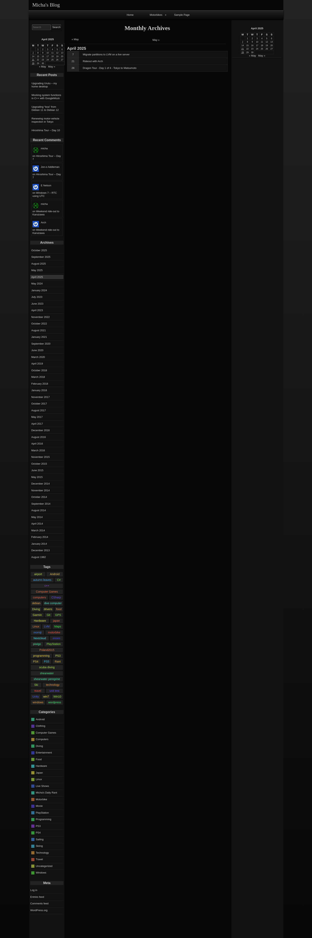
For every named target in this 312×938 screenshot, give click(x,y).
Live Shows (42, 786)
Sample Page (182, 14)
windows (38, 702)
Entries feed (37, 896)
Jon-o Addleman (50, 166)
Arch (43, 222)
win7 (46, 696)
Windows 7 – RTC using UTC (44, 194)
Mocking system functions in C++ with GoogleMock (46, 97)
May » (155, 39)
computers (39, 597)
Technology (42, 852)
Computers (42, 739)
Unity (35, 696)
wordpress (54, 702)
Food (39, 759)
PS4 (35, 661)
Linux (36, 626)
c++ (47, 585)
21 (73, 61)
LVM (47, 626)
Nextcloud (40, 638)
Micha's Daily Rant (46, 792)
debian (36, 603)
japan (56, 620)
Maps (57, 626)
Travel (39, 859)
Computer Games (47, 591)
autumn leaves (42, 579)
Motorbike (41, 799)
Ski (36, 684)
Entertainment (44, 752)
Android (54, 574)
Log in (33, 890)
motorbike (54, 632)
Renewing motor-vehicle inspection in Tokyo (45, 120)
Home (130, 14)
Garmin (37, 615)
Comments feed (39, 903)
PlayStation (54, 644)
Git (48, 615)
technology (52, 684)
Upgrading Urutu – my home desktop (44, 85)
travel (37, 690)
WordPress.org (38, 910)
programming (41, 655)
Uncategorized (44, 866)
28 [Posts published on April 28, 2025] (242, 52)
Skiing (39, 845)
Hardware (40, 620)
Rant (58, 661)
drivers (48, 609)
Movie (39, 805)
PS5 (46, 661)
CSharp (56, 597)
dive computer (53, 603)
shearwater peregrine (47, 679)
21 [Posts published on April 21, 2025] (242, 49)
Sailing (40, 839)
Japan (39, 772)
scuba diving (47, 667)
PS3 (58, 655)
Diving (36, 609)
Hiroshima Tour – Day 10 (46, 130)
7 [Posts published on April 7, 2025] (242, 42)
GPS (58, 615)
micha (44, 148)
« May (75, 39)
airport (38, 574)
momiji (37, 632)
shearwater (47, 673)
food (58, 609)
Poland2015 (46, 650)
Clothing (40, 725)
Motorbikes (156, 14)
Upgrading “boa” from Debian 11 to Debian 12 (45, 108)
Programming (43, 819)
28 (73, 67)
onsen (56, 638)
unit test (54, 690)
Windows (41, 872)
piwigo (37, 644)
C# (59, 579)
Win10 (57, 696)
